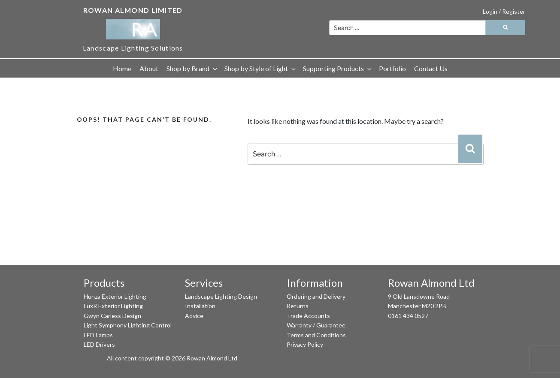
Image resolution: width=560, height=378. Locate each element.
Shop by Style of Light (260, 68)
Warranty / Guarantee (316, 325)
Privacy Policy (305, 344)
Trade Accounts (308, 315)
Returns (298, 305)
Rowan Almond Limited (133, 10)
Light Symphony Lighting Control (128, 325)
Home (122, 68)
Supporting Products (338, 68)
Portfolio (392, 68)
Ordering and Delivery (316, 296)
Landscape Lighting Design (221, 296)
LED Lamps (98, 335)
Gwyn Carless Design (112, 315)
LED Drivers (99, 344)
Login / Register (504, 11)
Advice (194, 315)
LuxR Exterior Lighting (113, 305)
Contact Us (431, 68)
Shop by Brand (192, 68)
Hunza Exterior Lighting (115, 296)
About (148, 68)
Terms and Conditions (316, 335)
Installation (200, 305)
